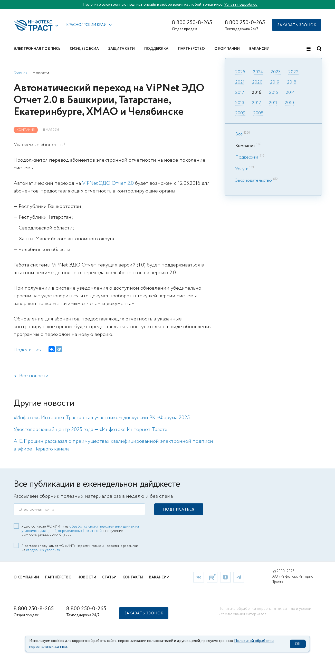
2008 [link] (258, 113)
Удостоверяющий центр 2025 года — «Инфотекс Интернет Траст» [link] (90, 429)
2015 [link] (273, 92)
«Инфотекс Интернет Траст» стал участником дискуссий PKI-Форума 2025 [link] (102, 417)
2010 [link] (289, 103)
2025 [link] (240, 72)
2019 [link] (274, 82)
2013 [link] (239, 103)
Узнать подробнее (240, 4)
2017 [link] (239, 92)
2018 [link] (291, 82)
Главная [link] (20, 73)
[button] (57, 26)
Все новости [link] (34, 376)
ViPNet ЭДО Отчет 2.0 (108, 183)
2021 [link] (239, 82)
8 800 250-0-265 (245, 23)
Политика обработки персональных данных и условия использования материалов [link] (265, 611)
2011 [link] (273, 103)
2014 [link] (290, 92)
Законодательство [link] (253, 180)
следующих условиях (43, 549)
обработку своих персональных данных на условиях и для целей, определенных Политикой (80, 528)
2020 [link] (257, 82)
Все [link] (239, 134)
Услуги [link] (241, 168)
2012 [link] (256, 103)
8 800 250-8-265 (192, 23)
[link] (198, 576)
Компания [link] (26, 130)
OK (298, 644)
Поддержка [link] (246, 157)
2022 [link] (293, 72)
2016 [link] (256, 92)
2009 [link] (240, 113)
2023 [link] (276, 72)
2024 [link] (258, 72)
